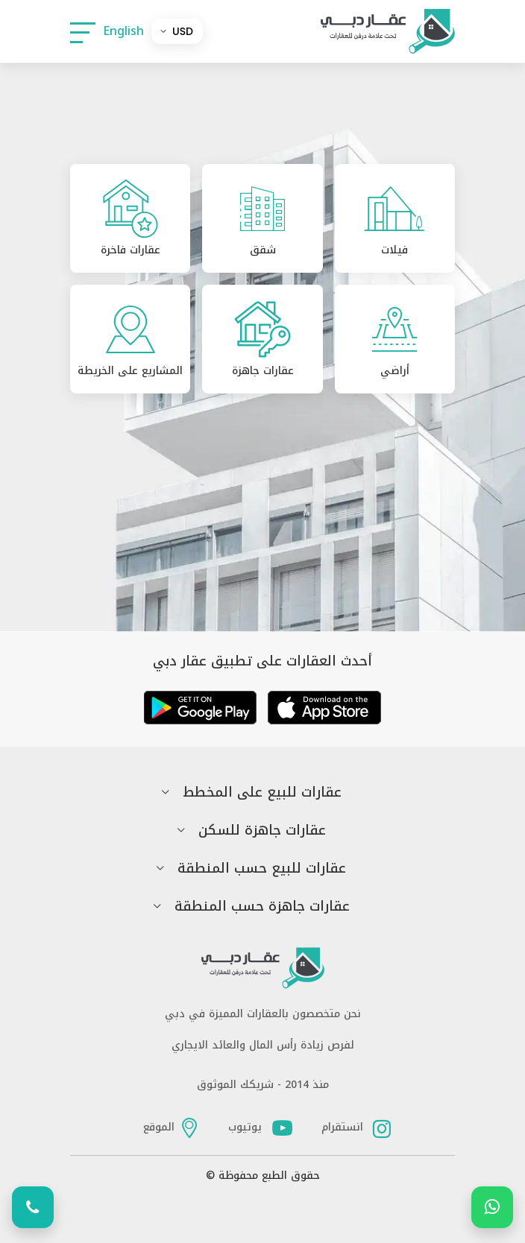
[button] (82, 31)
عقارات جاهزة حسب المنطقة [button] (262, 906)
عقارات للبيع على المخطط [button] (262, 792)
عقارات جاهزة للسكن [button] (262, 830)
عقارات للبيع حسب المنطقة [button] (261, 868)
